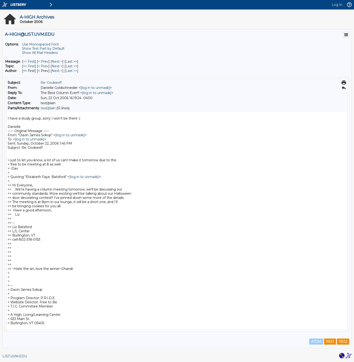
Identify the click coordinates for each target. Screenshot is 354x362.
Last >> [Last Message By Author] (71, 71)
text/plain (48, 108)
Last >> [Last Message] (71, 61)
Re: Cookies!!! (51, 83)
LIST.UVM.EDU (15, 356)
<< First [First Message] (29, 61)
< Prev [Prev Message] (43, 61)
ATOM (316, 341)
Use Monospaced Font (40, 44)
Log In (337, 5)
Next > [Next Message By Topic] (57, 66)
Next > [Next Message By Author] (57, 71)
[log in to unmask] (95, 88)
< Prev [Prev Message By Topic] (43, 66)
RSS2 (343, 341)
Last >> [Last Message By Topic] (71, 66)
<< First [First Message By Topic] (29, 66)
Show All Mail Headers (40, 53)
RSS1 (330, 341)
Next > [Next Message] (57, 61)
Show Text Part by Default (43, 48)
